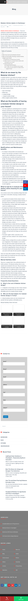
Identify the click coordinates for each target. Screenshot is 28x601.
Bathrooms (4, 437)
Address (5, 384)
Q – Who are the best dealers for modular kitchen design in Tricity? (15, 68)
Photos (17, 557)
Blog (10, 25)
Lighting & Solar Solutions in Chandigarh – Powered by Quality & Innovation (15, 457)
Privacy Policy (19, 566)
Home (3, 549)
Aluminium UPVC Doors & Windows (10, 532)
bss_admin (4, 25)
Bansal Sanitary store (9, 63)
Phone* (5, 369)
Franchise (18, 561)
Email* (4, 377)
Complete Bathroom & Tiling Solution (10, 523)
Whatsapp (21, 598)
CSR (16, 570)
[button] (25, 182)
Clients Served (5, 557)
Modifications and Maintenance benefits (12, 59)
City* (4, 392)
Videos (3, 561)
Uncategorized (5, 446)
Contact (4, 566)
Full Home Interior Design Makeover (10, 536)
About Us (18, 549)
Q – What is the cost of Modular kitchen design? (14, 66)
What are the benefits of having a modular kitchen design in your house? (13, 57)
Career (17, 553)
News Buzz (4, 570)
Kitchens (3, 443)
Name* (4, 361)
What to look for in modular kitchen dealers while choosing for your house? (14, 61)
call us (7, 598)
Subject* (5, 407)
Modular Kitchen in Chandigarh (9, 527)
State (4, 400)
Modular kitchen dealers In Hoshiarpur (13, 23)
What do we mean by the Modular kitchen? (11, 54)
